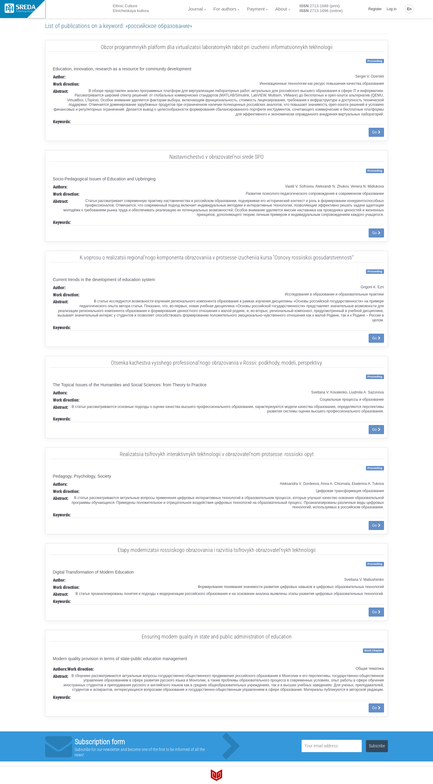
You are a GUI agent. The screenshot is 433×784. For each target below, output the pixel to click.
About (281, 8)
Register (375, 9)
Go (376, 132)
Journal (195, 8)
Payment (256, 8)
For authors (225, 8)
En (409, 9)
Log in (392, 9)
